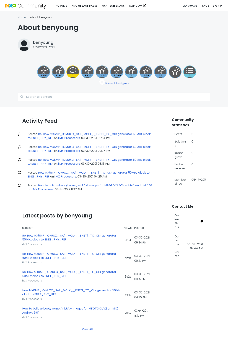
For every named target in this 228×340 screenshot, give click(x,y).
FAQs (205, 5)
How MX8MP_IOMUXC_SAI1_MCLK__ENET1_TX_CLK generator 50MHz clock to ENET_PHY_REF (72, 292)
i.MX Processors (69, 138)
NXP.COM (135, 5)
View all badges (116, 83)
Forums (61, 5)
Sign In (218, 5)
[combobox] (114, 97)
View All (87, 329)
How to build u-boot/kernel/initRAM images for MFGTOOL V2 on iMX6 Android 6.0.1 (95, 185)
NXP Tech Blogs (113, 5)
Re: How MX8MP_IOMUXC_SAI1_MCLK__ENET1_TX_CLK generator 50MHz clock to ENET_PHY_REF (69, 238)
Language (190, 5)
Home (22, 17)
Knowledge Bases (84, 5)
